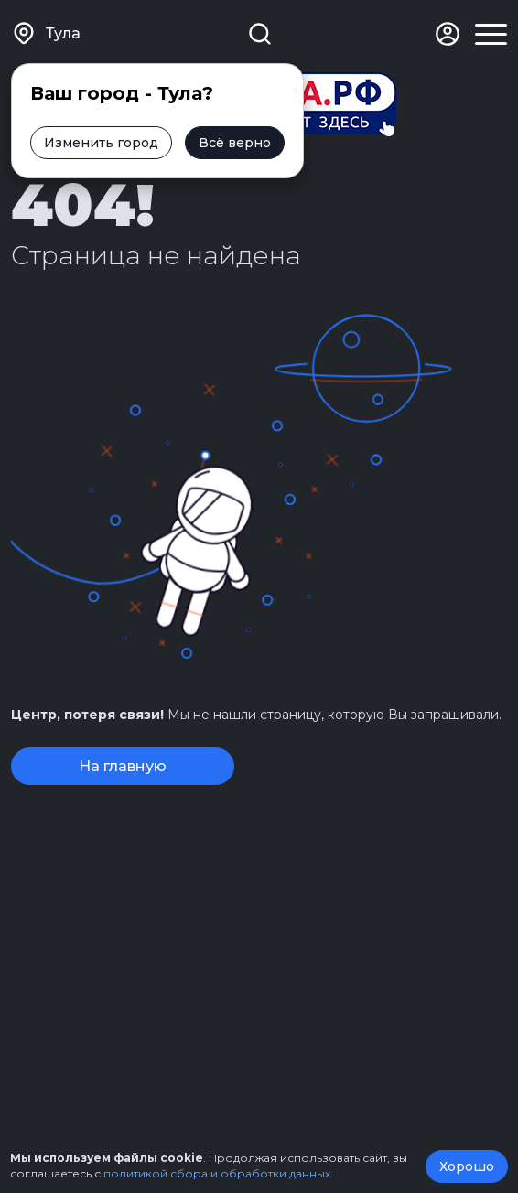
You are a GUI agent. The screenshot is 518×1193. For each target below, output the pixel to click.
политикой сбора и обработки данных (216, 1173)
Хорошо (466, 1166)
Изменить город (101, 142)
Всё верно (235, 142)
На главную (123, 766)
